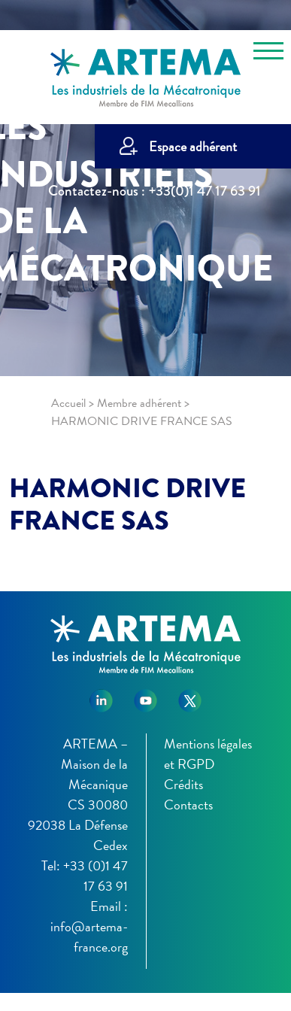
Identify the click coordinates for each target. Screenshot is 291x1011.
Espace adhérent (193, 146)
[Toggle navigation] (268, 53)
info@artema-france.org (89, 936)
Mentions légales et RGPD (208, 753)
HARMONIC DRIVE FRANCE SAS (127, 504)
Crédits (183, 784)
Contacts (188, 804)
